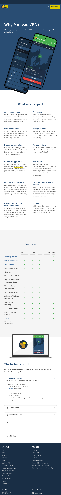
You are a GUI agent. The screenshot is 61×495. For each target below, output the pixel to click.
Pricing (4, 458)
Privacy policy (36, 455)
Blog (3, 460)
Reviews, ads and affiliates (40, 465)
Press (4, 481)
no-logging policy (39, 121)
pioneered (42, 164)
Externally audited (10, 257)
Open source (36, 453)
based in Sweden (44, 133)
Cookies (34, 458)
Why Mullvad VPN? (8, 471)
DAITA (18, 192)
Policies (34, 450)
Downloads (5, 476)
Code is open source (11, 260)
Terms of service (37, 460)
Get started (54, 7)
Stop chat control (7, 478)
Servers (4, 455)
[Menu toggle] (6, 7)
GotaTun (10, 389)
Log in (47, 7)
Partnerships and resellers (40, 463)
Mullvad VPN (6, 463)
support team (18, 166)
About (4, 450)
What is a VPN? (7, 473)
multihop (42, 206)
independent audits (18, 131)
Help (3, 453)
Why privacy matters (9, 468)
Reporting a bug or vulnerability (42, 468)
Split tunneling (9, 264)
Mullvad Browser (7, 465)
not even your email (12, 117)
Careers (5, 483)
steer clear (39, 148)
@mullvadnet (37, 493)
